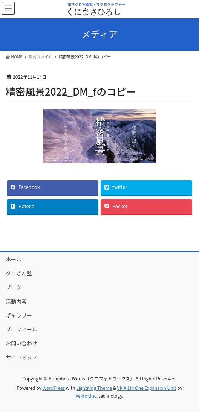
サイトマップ (21, 357)
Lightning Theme (94, 388)
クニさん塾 (19, 273)
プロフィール (21, 329)
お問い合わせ (21, 343)
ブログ (13, 287)
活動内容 (16, 301)
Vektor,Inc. (86, 395)
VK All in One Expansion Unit (146, 388)
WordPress (53, 388)
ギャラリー (19, 315)
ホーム (13, 259)
